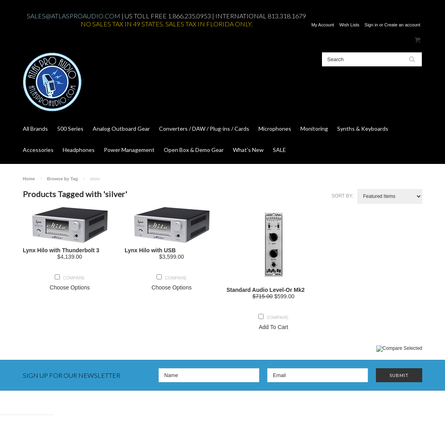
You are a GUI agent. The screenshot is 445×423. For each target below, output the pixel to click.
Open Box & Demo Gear (194, 149)
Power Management (129, 149)
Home (29, 178)
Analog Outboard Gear (121, 128)
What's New (248, 149)
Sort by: (343, 196)
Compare (74, 277)
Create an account (402, 24)
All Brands (35, 128)
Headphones (79, 149)
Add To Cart (273, 327)
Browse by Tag (62, 178)
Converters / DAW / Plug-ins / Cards (204, 128)
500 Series (70, 128)
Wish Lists (349, 24)
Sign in (371, 24)
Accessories (38, 149)
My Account (322, 24)
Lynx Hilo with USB (150, 250)
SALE (279, 149)
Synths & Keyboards (362, 128)
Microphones (274, 128)
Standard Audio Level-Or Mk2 (265, 290)
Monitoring (314, 128)
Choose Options (69, 287)
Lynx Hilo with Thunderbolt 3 (61, 250)
